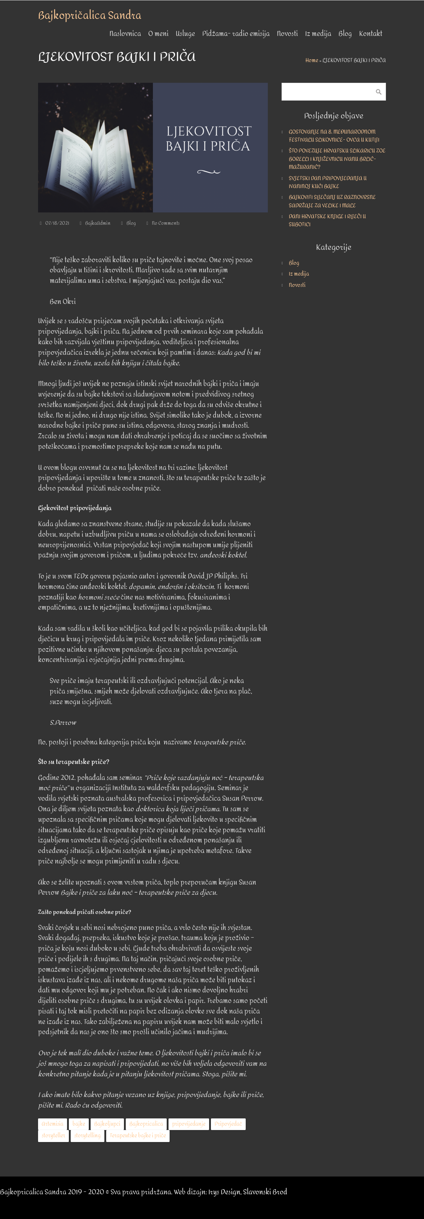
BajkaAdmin (98, 223)
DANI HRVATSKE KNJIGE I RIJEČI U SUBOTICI (327, 220)
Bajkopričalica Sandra (89, 15)
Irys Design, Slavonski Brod (247, 1192)
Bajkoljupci (107, 1124)
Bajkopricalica (146, 1124)
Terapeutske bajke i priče (138, 1136)
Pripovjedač (228, 1124)
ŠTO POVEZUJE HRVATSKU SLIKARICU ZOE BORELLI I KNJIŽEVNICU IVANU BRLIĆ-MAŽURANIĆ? (337, 159)
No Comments (166, 223)
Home (311, 60)
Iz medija (299, 274)
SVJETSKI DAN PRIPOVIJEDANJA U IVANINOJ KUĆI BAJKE (328, 182)
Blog (131, 223)
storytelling (87, 1136)
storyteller (53, 1136)
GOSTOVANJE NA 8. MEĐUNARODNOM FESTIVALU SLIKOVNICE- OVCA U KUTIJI (334, 136)
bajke (78, 1124)
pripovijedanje (188, 1124)
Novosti (297, 285)
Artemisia (52, 1124)
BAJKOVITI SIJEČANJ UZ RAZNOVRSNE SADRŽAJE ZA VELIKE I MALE (332, 201)
